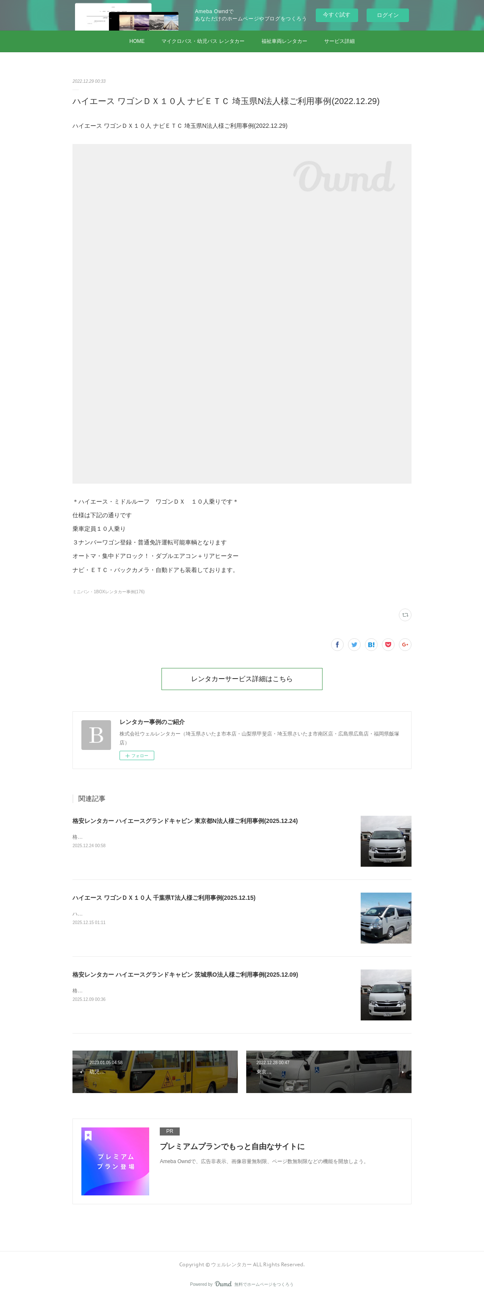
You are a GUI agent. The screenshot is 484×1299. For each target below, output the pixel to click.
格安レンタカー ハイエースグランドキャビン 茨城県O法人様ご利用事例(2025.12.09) (185, 974)
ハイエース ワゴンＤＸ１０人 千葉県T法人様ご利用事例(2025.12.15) (164, 897)
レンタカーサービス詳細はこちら (242, 678)
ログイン (388, 15)
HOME (137, 41)
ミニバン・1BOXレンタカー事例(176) (108, 591)
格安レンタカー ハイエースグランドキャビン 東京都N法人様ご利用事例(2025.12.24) (185, 820)
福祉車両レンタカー (284, 41)
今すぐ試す (336, 14)
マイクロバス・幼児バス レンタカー (202, 41)
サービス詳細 (339, 41)
